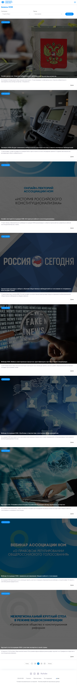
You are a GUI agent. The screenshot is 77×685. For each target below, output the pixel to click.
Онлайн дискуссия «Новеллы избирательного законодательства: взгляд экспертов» (29, 76)
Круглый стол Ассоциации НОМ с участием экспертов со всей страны (24, 647)
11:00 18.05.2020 (5, 22)
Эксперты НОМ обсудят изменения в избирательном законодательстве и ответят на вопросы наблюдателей (37, 147)
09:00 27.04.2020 (5, 450)
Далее (72, 85)
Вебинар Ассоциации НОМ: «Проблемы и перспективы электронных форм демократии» (30, 433)
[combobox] (16, 14)
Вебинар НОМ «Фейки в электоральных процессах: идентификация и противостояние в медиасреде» (34, 362)
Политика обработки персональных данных (49, 681)
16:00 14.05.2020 (5, 93)
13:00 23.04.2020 (5, 522)
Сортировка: (4, 11)
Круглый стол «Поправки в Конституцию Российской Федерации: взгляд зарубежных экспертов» (33, 504)
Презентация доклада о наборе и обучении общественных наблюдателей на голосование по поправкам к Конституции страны (36, 289)
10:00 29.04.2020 (5, 379)
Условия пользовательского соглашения (27, 681)
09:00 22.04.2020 (5, 593)
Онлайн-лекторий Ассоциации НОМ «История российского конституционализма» (28, 219)
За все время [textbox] (38, 14)
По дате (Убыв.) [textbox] (6, 14)
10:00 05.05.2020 (5, 307)
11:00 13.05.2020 (5, 165)
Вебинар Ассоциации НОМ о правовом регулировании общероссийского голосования (29, 576)
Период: (35, 11)
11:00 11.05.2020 (5, 236)
